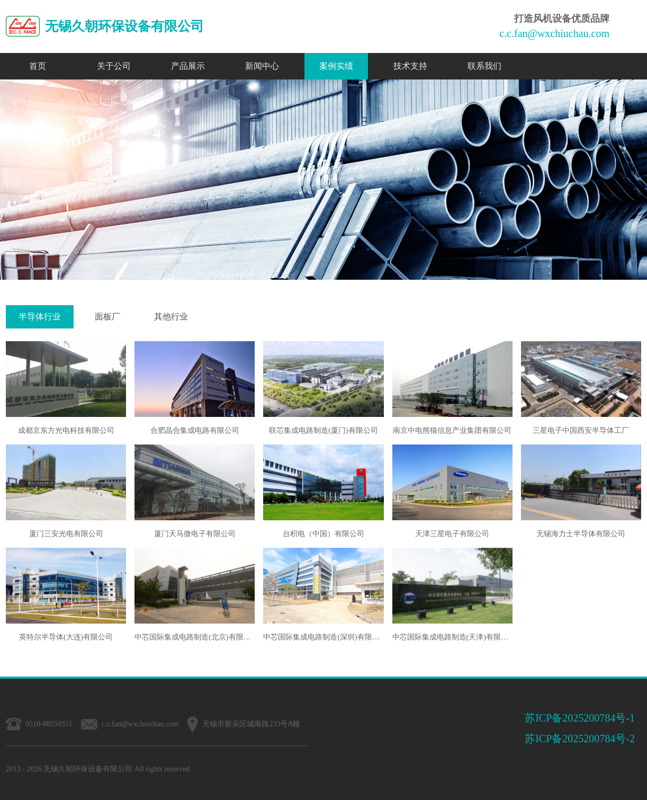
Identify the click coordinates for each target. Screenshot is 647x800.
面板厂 (107, 316)
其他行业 (171, 316)
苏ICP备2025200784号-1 (580, 718)
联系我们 (484, 65)
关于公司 (114, 65)
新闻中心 (262, 65)
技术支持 (410, 65)
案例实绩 (336, 65)
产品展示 (188, 65)
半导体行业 (40, 316)
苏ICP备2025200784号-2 (580, 738)
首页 (37, 65)
